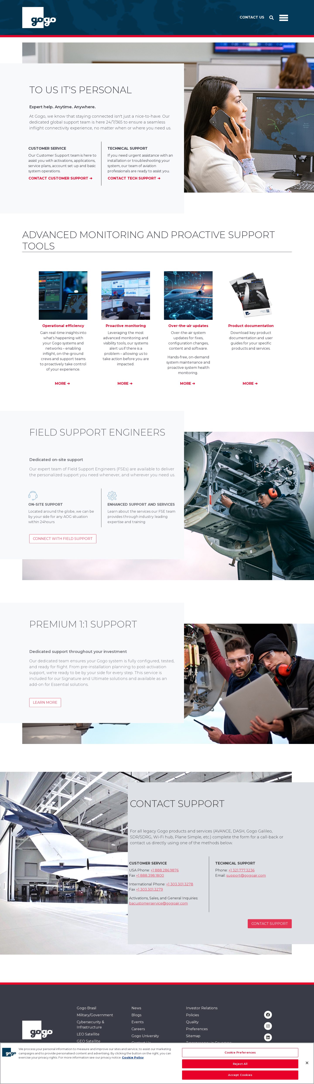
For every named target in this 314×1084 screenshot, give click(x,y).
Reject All (240, 1063)
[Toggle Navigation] (283, 17)
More (61, 383)
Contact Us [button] (252, 17)
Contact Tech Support (132, 178)
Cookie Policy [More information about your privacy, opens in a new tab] (133, 1057)
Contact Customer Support (59, 178)
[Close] (307, 1063)
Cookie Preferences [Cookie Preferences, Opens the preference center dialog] (240, 1052)
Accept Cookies (240, 1075)
